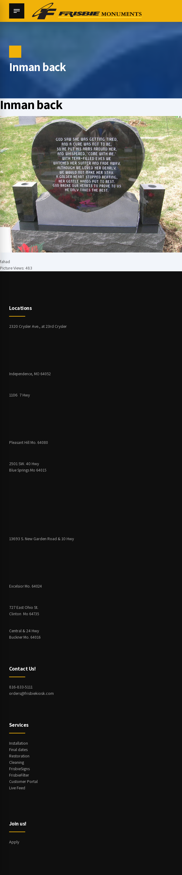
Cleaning (16, 762)
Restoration (19, 756)
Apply (14, 842)
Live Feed (17, 788)
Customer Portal (23, 781)
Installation (18, 743)
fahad (5, 261)
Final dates (18, 749)
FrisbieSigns (19, 768)
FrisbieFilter (19, 775)
